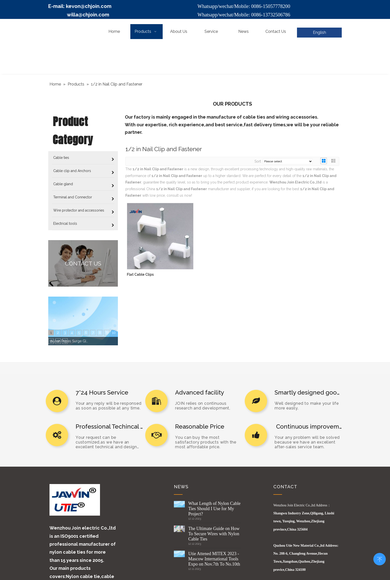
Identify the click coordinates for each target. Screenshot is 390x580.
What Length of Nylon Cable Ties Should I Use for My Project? (214, 443)
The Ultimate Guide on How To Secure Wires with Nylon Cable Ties (214, 468)
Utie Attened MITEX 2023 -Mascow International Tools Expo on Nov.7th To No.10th (214, 493)
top (379, 558)
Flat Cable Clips (140, 274)
